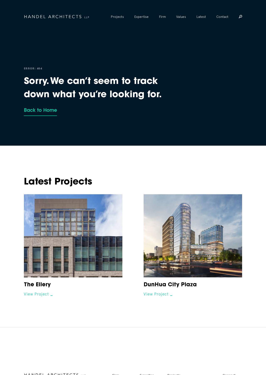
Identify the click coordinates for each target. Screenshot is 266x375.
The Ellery (37, 285)
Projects (117, 16)
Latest (201, 16)
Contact (222, 16)
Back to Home (40, 110)
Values (181, 16)
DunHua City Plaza (170, 285)
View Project (36, 294)
